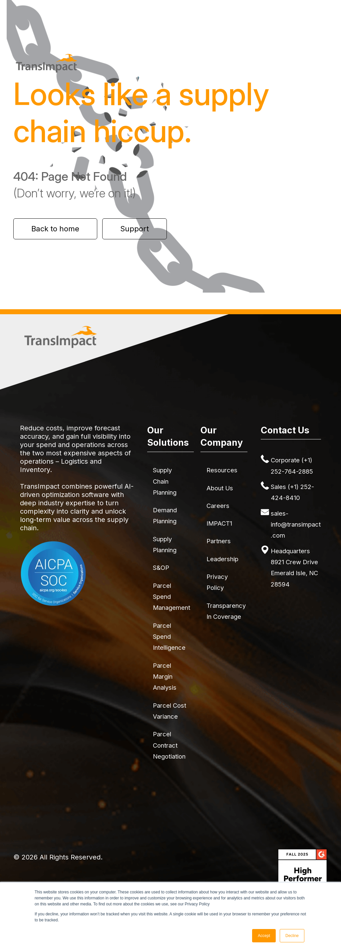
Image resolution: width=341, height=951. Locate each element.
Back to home (55, 228)
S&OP (161, 567)
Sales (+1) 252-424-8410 (292, 492)
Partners (218, 541)
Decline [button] (292, 935)
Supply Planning (164, 544)
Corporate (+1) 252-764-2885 (292, 465)
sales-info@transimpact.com (296, 524)
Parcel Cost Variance (169, 711)
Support (134, 228)
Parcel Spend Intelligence (169, 636)
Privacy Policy (217, 582)
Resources (221, 470)
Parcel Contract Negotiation (169, 745)
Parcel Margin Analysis (164, 676)
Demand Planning (165, 515)
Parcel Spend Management (171, 596)
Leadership (222, 559)
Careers (217, 505)
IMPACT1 (219, 523)
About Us (219, 488)
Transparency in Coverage (226, 611)
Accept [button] (264, 935)
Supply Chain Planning (164, 481)
